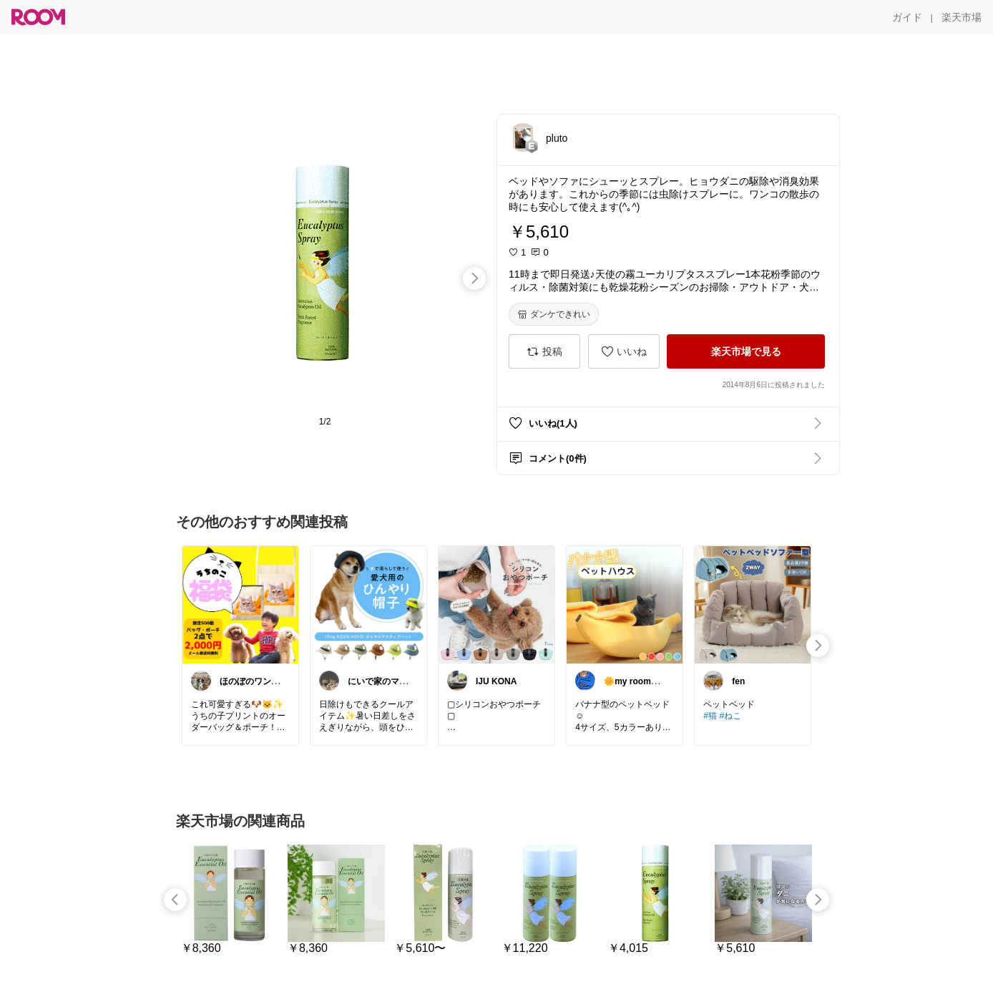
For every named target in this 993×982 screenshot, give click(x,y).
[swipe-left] (175, 899)
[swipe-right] (474, 278)
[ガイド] (907, 17)
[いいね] (624, 351)
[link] (240, 604)
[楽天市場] (961, 17)
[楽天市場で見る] (746, 351)
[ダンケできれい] (554, 314)
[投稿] (544, 351)
